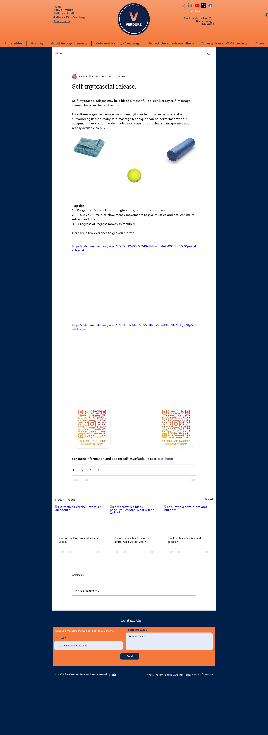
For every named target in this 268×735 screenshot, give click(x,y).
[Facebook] (210, 5)
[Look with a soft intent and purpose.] (188, 519)
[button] (208, 53)
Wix (114, 674)
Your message (137, 629)
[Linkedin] (190, 5)
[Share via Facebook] (73, 469)
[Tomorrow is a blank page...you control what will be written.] (134, 519)
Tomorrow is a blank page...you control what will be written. (133, 540)
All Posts (60, 53)
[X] (203, 5)
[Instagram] (183, 5)
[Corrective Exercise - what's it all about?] (79, 519)
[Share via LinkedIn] (90, 469)
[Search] (212, 23)
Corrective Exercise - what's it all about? (79, 540)
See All (209, 499)
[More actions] (194, 76)
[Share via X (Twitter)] (81, 469)
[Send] (129, 656)
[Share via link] (98, 469)
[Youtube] (196, 5)
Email (60, 638)
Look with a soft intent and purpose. (184, 540)
